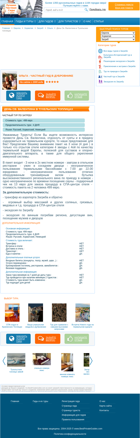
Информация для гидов (74, 415)
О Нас (87, 21)
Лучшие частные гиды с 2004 (21, 9)
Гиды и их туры (40, 401)
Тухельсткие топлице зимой (16, 370)
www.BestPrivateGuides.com (88, 428)
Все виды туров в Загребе (116, 51)
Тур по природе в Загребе (116, 71)
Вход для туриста (124, 8)
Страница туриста (124, 4)
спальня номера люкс (41, 369)
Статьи (99, 21)
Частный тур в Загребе (114, 76)
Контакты (104, 410)
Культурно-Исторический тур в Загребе (118, 56)
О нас (102, 401)
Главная (7, 21)
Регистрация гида (71, 401)
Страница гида (69, 406)
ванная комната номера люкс (67, 375)
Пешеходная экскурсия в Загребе (119, 61)
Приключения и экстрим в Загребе (120, 66)
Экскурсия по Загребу (114, 82)
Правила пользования (73, 419)
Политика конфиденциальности (70, 434)
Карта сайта (106, 406)
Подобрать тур (98, 9)
